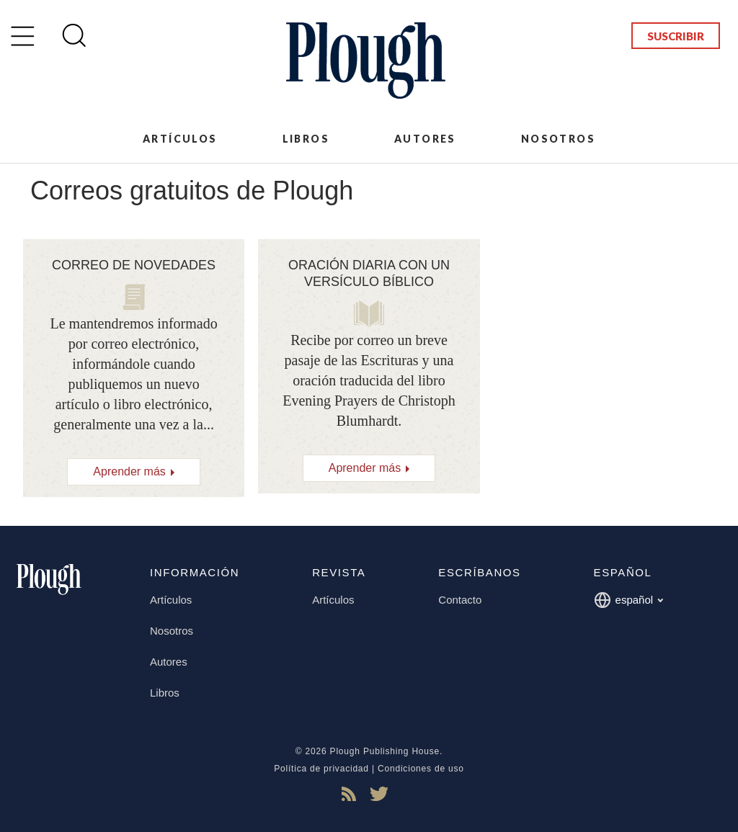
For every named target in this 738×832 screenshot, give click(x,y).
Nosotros (558, 139)
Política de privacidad (321, 769)
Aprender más (129, 471)
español (629, 600)
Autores (425, 139)
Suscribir (675, 36)
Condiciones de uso (421, 769)
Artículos (180, 139)
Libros (306, 139)
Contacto (459, 600)
